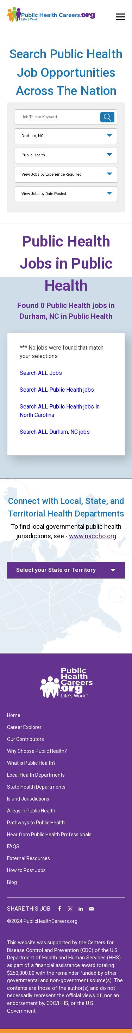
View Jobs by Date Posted (43, 193)
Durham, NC (32, 136)
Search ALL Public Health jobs (57, 389)
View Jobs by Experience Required (51, 174)
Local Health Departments (36, 775)
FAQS (13, 846)
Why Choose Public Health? (37, 751)
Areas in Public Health (31, 810)
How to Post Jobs (26, 870)
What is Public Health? (31, 763)
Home (13, 715)
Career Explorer (24, 727)
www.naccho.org (92, 536)
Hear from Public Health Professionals (49, 834)
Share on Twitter (70, 909)
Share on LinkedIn (81, 909)
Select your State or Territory (56, 570)
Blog (12, 882)
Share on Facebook (60, 909)
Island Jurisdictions (28, 799)
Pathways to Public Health (36, 822)
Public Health (33, 155)
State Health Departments (36, 787)
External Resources (28, 858)
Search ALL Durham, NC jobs (55, 431)
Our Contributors (25, 739)
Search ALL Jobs (41, 373)
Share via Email (91, 909)
